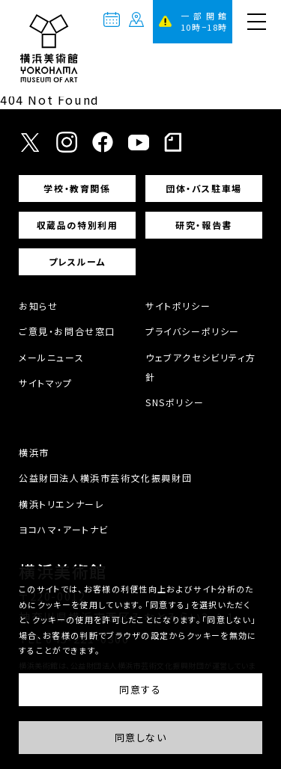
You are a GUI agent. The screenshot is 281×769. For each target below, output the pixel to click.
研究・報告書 (203, 224)
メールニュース (51, 357)
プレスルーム (77, 261)
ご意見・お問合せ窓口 (67, 331)
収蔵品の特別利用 (77, 224)
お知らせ (38, 305)
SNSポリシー (174, 402)
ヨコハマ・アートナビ (64, 529)
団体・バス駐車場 (204, 188)
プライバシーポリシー (192, 331)
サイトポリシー (178, 305)
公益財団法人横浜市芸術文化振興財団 (105, 477)
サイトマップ (46, 382)
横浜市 (34, 452)
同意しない (141, 737)
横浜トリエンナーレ (61, 503)
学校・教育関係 (76, 188)
